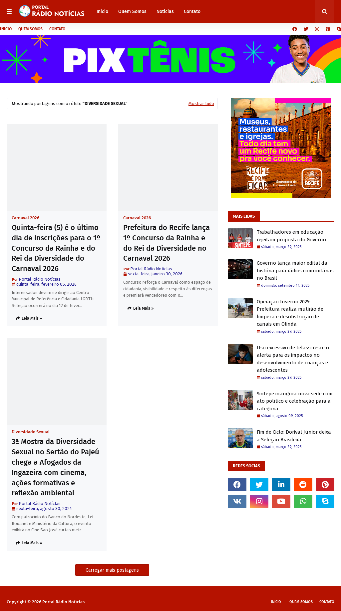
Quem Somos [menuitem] (132, 11)
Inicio (6, 29)
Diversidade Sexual (31, 432)
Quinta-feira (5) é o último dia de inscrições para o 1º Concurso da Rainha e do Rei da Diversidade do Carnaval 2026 (56, 248)
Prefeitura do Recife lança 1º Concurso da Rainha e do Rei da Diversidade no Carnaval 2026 (166, 243)
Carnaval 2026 (25, 218)
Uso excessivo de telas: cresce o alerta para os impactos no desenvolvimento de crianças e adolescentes (293, 359)
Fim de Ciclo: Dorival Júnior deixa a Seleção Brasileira (294, 436)
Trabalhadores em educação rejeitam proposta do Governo (291, 236)
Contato (57, 29)
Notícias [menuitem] (165, 11)
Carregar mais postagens (112, 570)
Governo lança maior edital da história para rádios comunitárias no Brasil (295, 270)
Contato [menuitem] (192, 11)
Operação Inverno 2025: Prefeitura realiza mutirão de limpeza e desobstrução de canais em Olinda (290, 313)
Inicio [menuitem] (102, 11)
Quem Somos (30, 29)
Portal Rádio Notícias (63, 601)
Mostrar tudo (201, 103)
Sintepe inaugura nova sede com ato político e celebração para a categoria (295, 401)
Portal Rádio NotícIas (40, 279)
